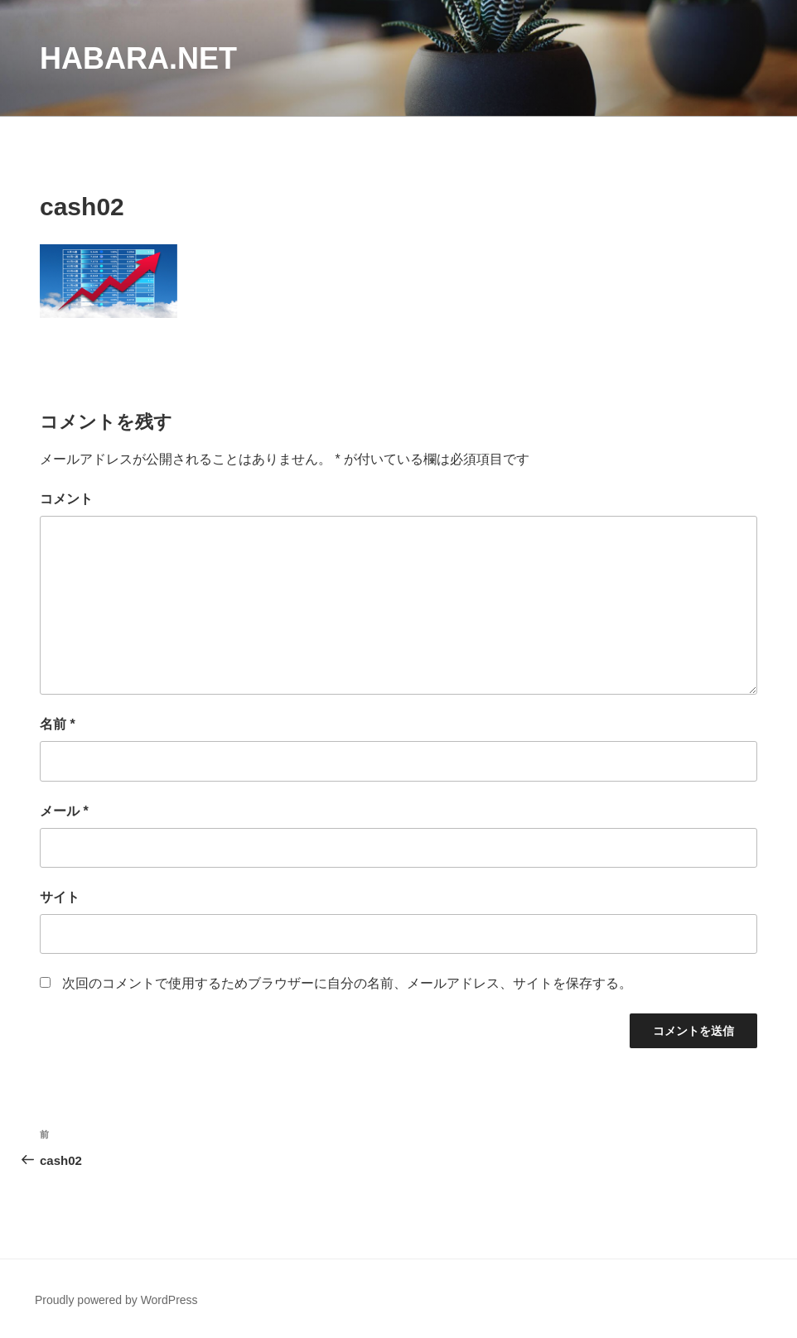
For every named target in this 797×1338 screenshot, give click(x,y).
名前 (57, 724)
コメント (66, 499)
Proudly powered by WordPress (116, 1300)
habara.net (138, 58)
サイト (60, 897)
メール (64, 811)
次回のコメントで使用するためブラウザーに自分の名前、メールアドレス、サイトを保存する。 (347, 983)
